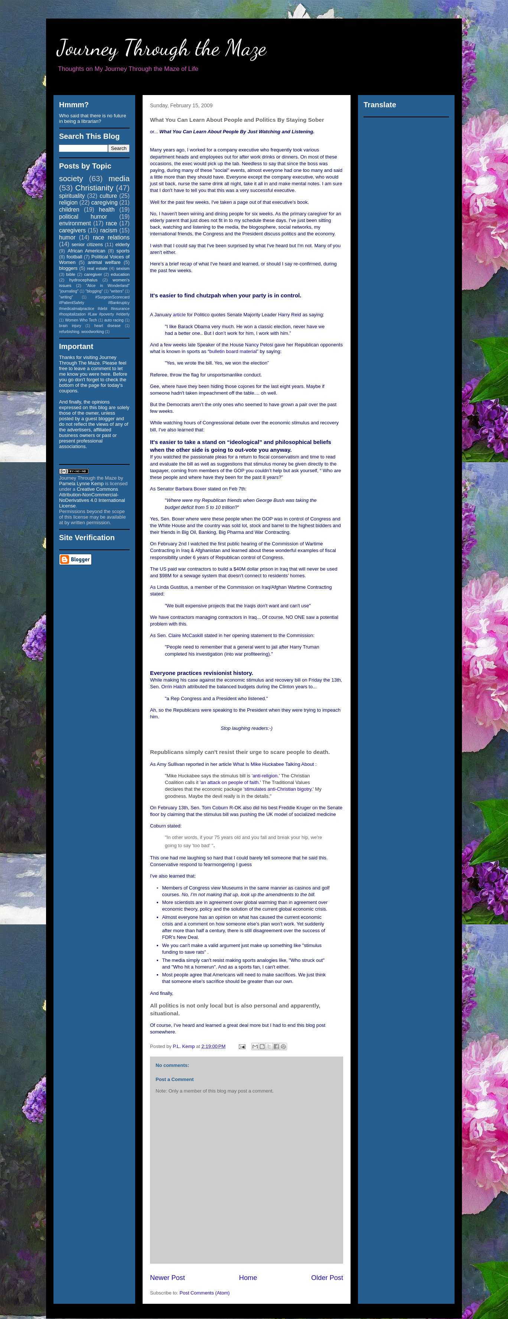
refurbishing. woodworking (81, 332)
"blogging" (94, 291)
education (120, 274)
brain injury (70, 326)
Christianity (94, 187)
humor (67, 237)
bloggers (68, 268)
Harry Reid (289, 314)
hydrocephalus (83, 279)
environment (75, 223)
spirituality (72, 196)
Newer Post (167, 1278)
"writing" (66, 297)
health (107, 209)
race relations (111, 237)
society (71, 178)
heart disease (107, 326)
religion (68, 202)
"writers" (117, 291)
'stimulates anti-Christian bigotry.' (279, 789)
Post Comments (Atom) (205, 1293)
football (74, 256)
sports (123, 251)
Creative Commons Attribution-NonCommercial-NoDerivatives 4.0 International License (92, 497)
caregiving (104, 202)
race (111, 223)
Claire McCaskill (185, 635)
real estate (97, 268)
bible (70, 274)
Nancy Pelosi (259, 344)
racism (108, 230)
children (69, 209)
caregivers (72, 230)
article (179, 314)
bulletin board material (233, 351)
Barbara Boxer (190, 489)
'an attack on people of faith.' (230, 782)
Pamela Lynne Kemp (81, 483)
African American (86, 251)
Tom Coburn (215, 807)
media (119, 178)
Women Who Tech (81, 320)
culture (108, 196)
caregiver (93, 274)
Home (248, 1278)
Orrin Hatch (173, 686)
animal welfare (104, 262)
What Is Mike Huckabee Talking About (273, 764)
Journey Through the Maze (161, 47)
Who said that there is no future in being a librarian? (92, 118)
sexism (123, 268)
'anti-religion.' (266, 775)
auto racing (114, 320)
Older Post (327, 1278)
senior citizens (87, 244)
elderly (122, 244)
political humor (83, 216)
